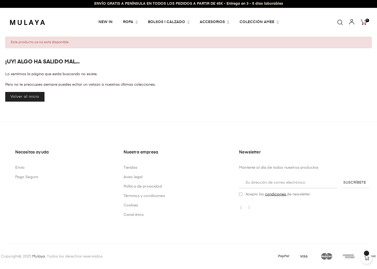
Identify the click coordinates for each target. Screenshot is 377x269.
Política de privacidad (143, 186)
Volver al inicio (24, 96)
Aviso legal (133, 177)
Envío (20, 167)
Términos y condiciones (144, 196)
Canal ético (134, 215)
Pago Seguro (26, 177)
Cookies (131, 205)
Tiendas (130, 167)
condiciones (276, 194)
